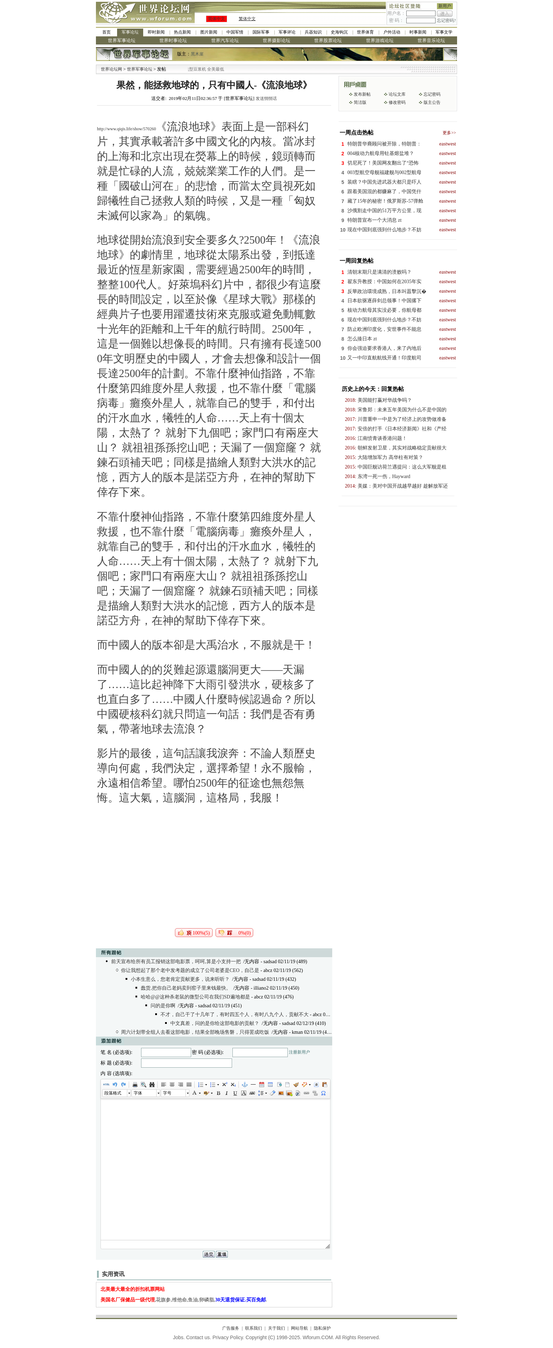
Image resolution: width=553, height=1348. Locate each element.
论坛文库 (397, 94)
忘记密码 (432, 94)
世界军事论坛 (121, 40)
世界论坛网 (111, 69)
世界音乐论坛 (431, 40)
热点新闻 (182, 32)
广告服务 (230, 1328)
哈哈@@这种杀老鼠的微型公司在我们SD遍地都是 (195, 997)
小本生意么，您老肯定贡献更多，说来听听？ (180, 979)
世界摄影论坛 (276, 40)
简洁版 (360, 102)
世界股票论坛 (328, 40)
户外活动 (391, 32)
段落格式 (112, 1093)
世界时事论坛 (173, 40)
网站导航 (299, 1328)
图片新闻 (208, 32)
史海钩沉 (339, 32)
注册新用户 (299, 1052)
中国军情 (234, 32)
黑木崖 (197, 54)
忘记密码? (446, 20)
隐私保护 (322, 1328)
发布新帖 (362, 94)
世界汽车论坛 (225, 40)
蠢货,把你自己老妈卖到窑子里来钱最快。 (186, 988)
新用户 (444, 6)
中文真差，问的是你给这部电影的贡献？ (214, 1023)
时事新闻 (417, 32)
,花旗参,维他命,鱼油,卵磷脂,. (184, 1299)
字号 (167, 1093)
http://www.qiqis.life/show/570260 (126, 128)
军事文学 (444, 32)
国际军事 (261, 32)
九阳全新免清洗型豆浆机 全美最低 (206, 69)
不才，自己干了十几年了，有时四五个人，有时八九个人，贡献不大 (234, 1014)
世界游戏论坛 (380, 40)
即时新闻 (156, 32)
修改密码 (397, 102)
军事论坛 (130, 32)
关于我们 (276, 1328)
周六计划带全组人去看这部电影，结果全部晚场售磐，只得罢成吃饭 (195, 1032)
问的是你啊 (163, 1005)
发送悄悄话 (266, 98)
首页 (106, 32)
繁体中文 (247, 18)
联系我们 (253, 1328)
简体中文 (216, 18)
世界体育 (365, 32)
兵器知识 (313, 32)
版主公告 (432, 102)
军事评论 (287, 32)
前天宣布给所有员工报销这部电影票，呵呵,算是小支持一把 (176, 961)
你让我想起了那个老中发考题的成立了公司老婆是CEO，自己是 (190, 970)
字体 (138, 1093)
